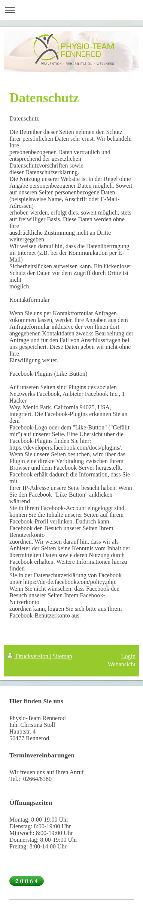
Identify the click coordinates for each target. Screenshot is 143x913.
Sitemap (62, 656)
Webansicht (122, 664)
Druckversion (28, 656)
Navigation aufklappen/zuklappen (71, 10)
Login (128, 656)
